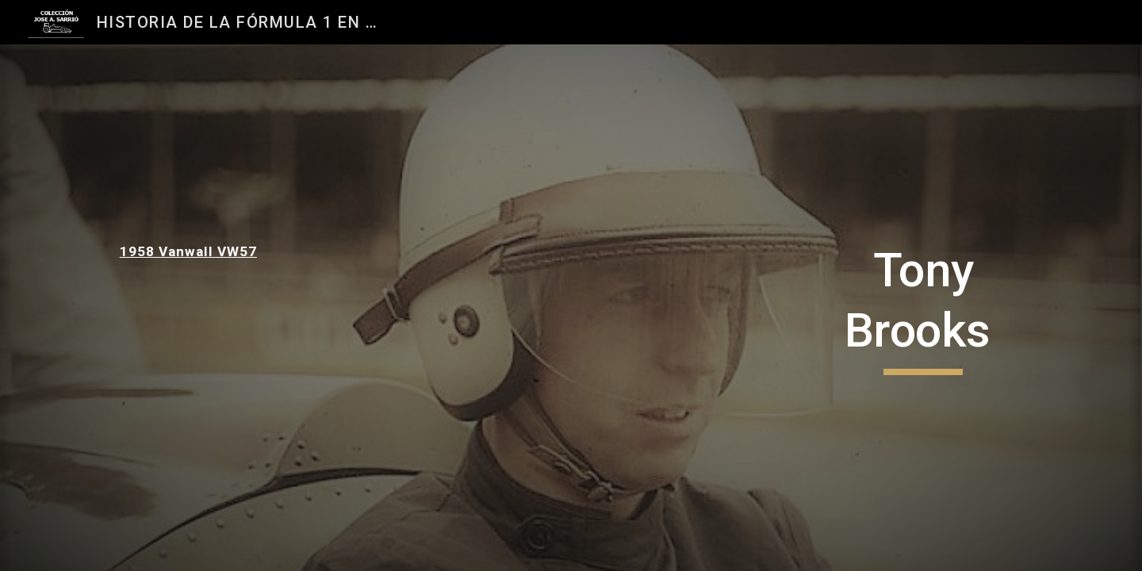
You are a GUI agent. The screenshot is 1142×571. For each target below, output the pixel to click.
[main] (218, 251)
